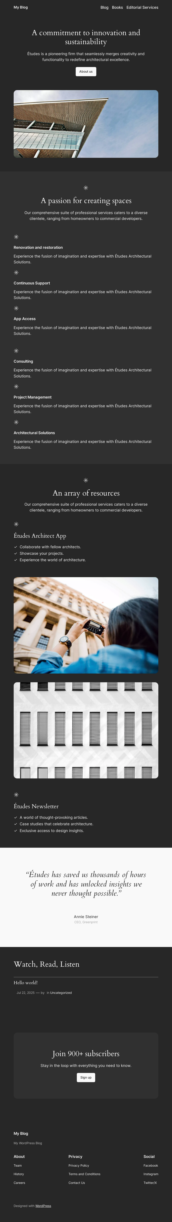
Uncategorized (61, 992)
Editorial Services (142, 7)
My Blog (21, 7)
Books (117, 7)
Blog (105, 7)
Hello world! (26, 983)
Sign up (86, 1077)
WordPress (43, 1206)
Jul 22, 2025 (26, 992)
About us (86, 71)
